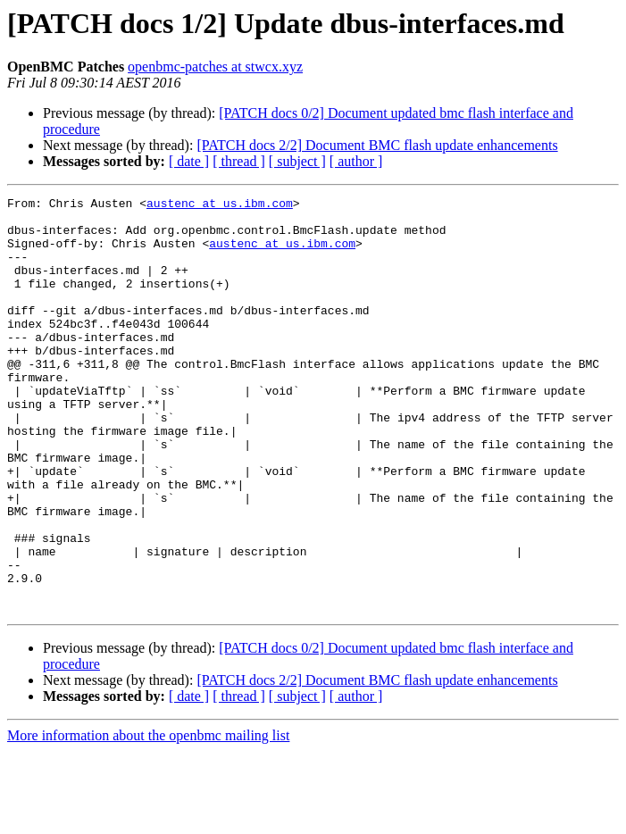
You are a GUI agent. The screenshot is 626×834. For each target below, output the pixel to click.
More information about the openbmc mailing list (148, 818)
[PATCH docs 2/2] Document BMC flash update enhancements (376, 145)
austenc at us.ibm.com (219, 205)
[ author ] (356, 161)
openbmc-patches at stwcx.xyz (215, 66)
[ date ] (189, 161)
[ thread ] (239, 161)
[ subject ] (297, 161)
